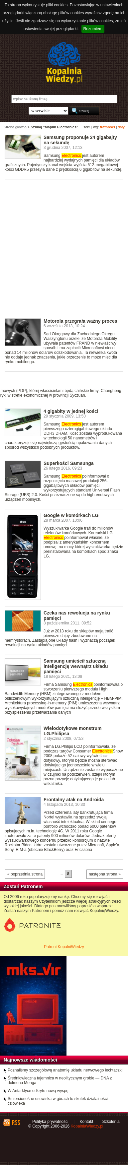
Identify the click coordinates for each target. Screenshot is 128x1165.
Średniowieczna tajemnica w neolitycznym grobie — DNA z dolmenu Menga (60, 1080)
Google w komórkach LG (71, 515)
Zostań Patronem (23, 886)
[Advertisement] (64, 246)
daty (121, 127)
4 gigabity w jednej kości (71, 411)
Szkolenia (111, 1121)
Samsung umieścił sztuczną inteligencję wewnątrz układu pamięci (76, 666)
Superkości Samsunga (69, 463)
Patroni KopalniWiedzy (64, 946)
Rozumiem (92, 29)
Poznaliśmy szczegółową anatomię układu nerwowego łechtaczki (65, 1070)
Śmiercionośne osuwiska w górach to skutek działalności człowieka (58, 1101)
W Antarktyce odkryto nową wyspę (38, 1090)
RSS (15, 1122)
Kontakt (86, 1121)
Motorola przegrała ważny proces (80, 321)
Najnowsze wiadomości (30, 1060)
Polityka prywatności (50, 1121)
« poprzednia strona (25, 874)
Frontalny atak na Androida (74, 799)
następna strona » (105, 874)
